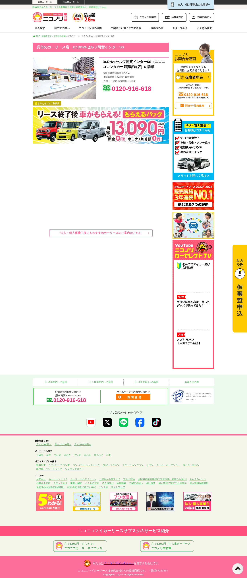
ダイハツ (98, 454)
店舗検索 (121, 483)
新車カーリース (45, 2)
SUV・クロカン (111, 465)
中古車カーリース (71, 2)
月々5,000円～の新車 (55, 382)
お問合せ (41, 479)
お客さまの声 (191, 382)
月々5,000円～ (44, 444)
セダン (149, 465)
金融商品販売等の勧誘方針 (50, 487)
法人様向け (108, 483)
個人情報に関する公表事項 (172, 483)
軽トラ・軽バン (191, 465)
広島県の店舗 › (60, 36)
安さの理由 (129, 479)
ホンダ (57, 454)
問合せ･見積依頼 (192, 105)
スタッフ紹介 (180, 28)
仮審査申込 (189, 77)
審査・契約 (76, 483)
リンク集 (103, 487)
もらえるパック (198, 479)
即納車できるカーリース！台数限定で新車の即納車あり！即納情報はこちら (69, 7)
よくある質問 (204, 28)
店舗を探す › (47, 36)
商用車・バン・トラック (49, 469)
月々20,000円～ (82, 444)
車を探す (40, 28)
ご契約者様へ (136, 483)
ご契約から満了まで (109, 479)
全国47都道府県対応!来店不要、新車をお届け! (162, 479)
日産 (48, 454)
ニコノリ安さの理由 (90, 28)
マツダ (77, 454)
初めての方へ (62, 28)
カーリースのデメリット (83, 479)
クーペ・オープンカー (168, 465)
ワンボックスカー (74, 469)
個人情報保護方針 (199, 483)
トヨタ (39, 454)
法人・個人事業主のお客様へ (191, 4)
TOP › (37, 36)
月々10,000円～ (63, 444)
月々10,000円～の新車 (100, 382)
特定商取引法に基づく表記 (81, 487)
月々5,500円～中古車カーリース (168, 546)
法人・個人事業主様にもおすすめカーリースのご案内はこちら (101, 232)
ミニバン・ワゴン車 (59, 465)
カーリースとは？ (58, 479)
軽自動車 (41, 465)
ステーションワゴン (133, 465)
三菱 (108, 454)
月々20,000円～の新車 (146, 382)
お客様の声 (156, 28)
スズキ (67, 454)
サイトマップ (118, 487)
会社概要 (150, 483)
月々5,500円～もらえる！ (81, 546)
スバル (87, 454)
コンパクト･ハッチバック (86, 465)
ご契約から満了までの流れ (126, 28)
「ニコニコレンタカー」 (119, 563)
